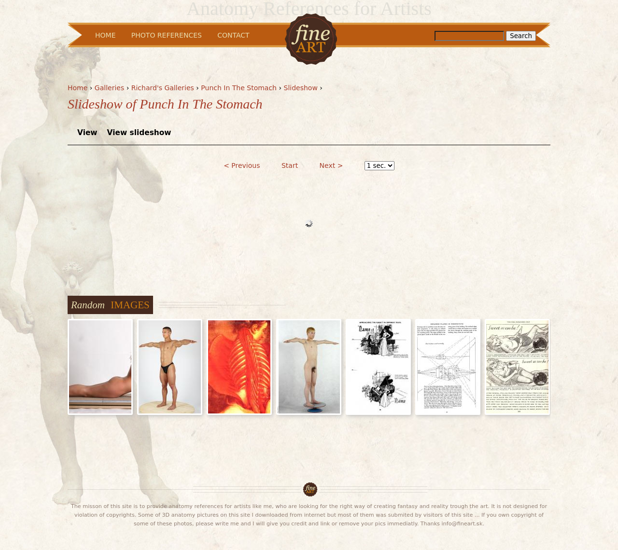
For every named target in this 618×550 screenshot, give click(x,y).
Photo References (166, 35)
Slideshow (301, 88)
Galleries (109, 88)
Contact (233, 35)
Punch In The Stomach (239, 88)
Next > (331, 165)
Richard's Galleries (162, 88)
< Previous (242, 165)
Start (289, 165)
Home (77, 88)
